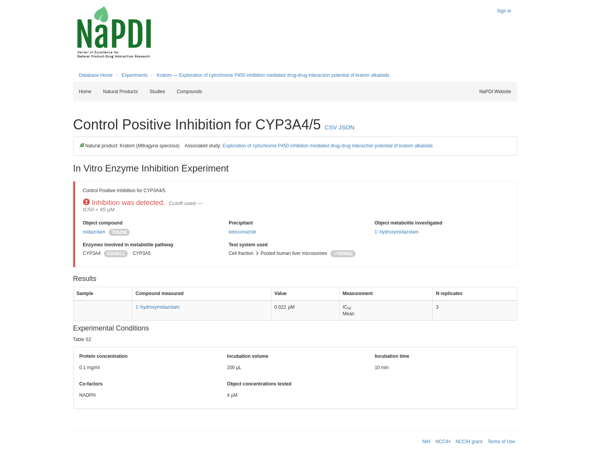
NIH (426, 441)
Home (85, 91)
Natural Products (120, 91)
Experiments (135, 75)
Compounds (189, 91)
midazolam (94, 232)
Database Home (96, 75)
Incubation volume (247, 356)
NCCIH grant (469, 441)
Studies (157, 91)
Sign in (504, 11)
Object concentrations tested (259, 384)
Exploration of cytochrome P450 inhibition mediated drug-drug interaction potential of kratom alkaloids (328, 145)
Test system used (248, 244)
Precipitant (241, 223)
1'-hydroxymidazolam (397, 232)
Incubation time (392, 356)
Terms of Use (501, 441)
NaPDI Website (495, 91)
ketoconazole (242, 232)
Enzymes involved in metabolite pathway (128, 244)
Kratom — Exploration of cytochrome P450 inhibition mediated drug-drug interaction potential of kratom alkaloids (273, 75)
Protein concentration (103, 356)
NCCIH (442, 441)
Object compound (103, 223)
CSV (331, 127)
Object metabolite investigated (408, 223)
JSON (346, 127)
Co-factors (91, 384)
